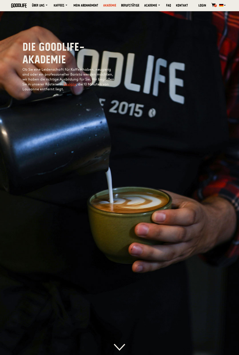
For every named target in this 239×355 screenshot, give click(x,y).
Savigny (69, 84)
